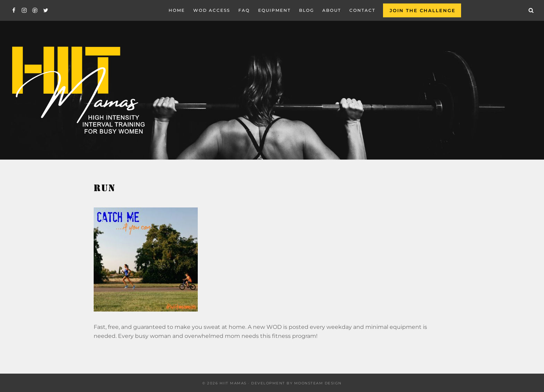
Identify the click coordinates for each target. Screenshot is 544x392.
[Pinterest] (34, 10)
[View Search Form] (531, 10)
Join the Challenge (423, 10)
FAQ (244, 10)
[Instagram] (24, 10)
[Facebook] (13, 10)
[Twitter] (45, 10)
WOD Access (211, 10)
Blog (306, 10)
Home (177, 10)
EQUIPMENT (274, 10)
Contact (362, 10)
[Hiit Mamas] (77, 90)
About (331, 10)
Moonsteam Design (318, 383)
